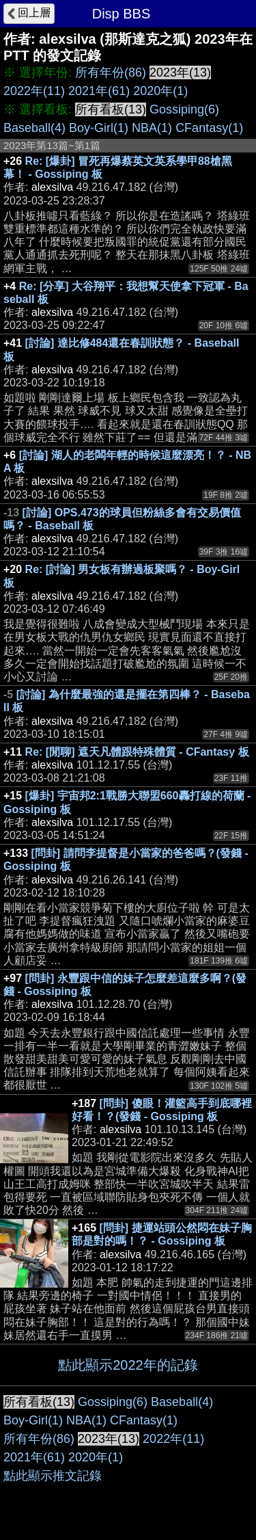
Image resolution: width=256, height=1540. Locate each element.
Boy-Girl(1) (98, 128)
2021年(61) (99, 91)
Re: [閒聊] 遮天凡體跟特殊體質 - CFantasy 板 (137, 752)
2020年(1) (160, 91)
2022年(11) (34, 91)
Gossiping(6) (184, 109)
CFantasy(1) (209, 128)
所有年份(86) (110, 72)
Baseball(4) (34, 128)
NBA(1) (152, 128)
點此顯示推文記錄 (52, 1476)
